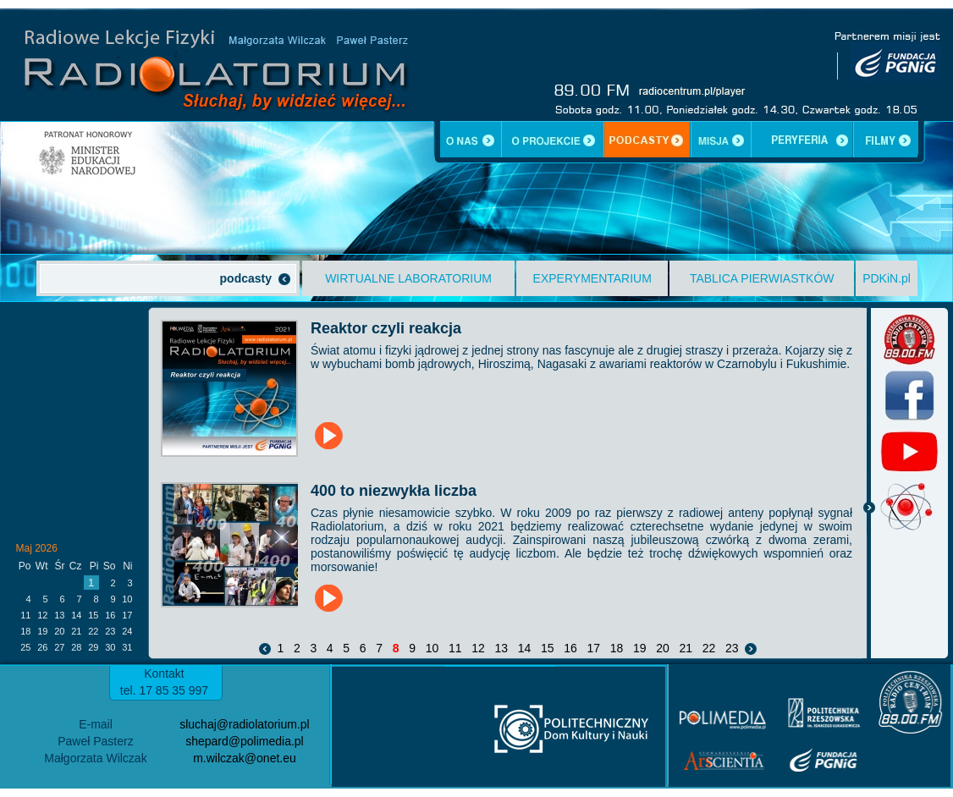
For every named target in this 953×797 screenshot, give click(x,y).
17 (593, 648)
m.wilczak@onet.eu (244, 758)
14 (524, 648)
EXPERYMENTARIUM (592, 278)
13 (501, 648)
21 (686, 648)
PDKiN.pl (886, 278)
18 (616, 648)
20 (662, 648)
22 (709, 648)
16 (570, 648)
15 (547, 648)
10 (432, 648)
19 (639, 648)
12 (478, 648)
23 (731, 648)
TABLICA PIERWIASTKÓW (762, 278)
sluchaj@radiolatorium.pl (244, 724)
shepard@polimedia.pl (244, 741)
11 (455, 648)
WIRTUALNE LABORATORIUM (408, 278)
